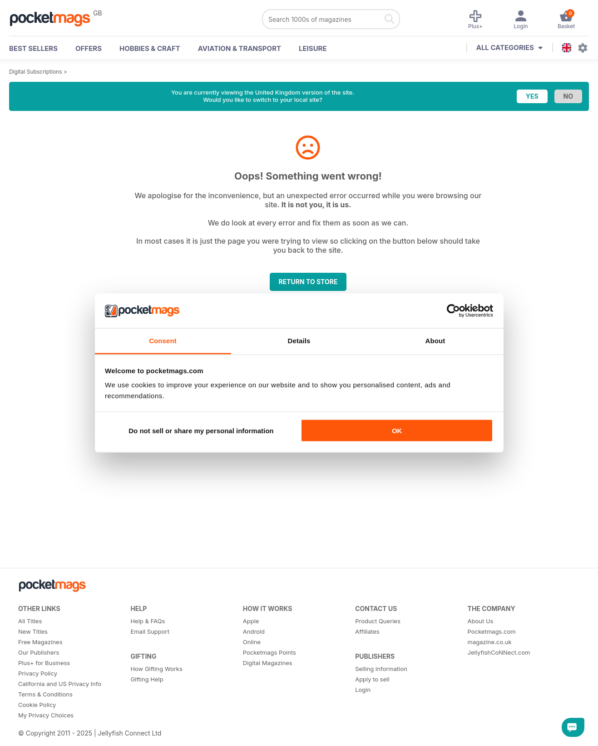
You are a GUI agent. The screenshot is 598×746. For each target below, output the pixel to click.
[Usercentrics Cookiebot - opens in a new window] (453, 310)
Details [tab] (299, 341)
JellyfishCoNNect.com (499, 652)
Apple (251, 621)
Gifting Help (146, 679)
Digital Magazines (267, 662)
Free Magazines (40, 642)
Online (252, 642)
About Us (481, 621)
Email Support (149, 631)
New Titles (33, 631)
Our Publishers (38, 652)
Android (254, 631)
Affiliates (367, 631)
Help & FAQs (147, 621)
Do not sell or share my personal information (200, 430)
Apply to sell (372, 679)
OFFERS (88, 48)
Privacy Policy (37, 673)
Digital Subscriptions (35, 71)
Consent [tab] (163, 341)
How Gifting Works (156, 668)
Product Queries (377, 621)
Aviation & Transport (239, 48)
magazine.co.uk (490, 642)
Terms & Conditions (45, 694)
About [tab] (435, 341)
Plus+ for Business (44, 662)
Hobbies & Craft (149, 48)
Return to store (308, 281)
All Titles (30, 621)
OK (397, 430)
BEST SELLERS (33, 48)
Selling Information (381, 668)
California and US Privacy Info (59, 683)
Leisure (313, 48)
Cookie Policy (37, 704)
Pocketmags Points (269, 652)
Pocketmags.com (492, 631)
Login (363, 689)
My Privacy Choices (46, 715)
